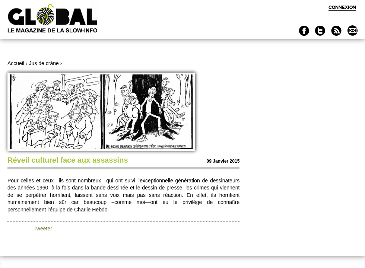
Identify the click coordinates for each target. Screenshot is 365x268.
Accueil (15, 63)
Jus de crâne (44, 63)
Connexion (342, 7)
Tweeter (43, 229)
